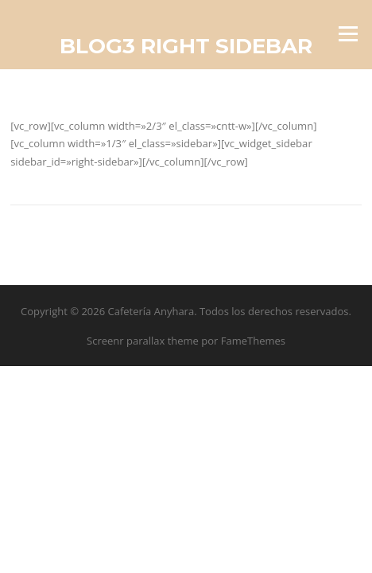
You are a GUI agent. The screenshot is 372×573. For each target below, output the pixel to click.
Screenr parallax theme (143, 340)
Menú (348, 33)
